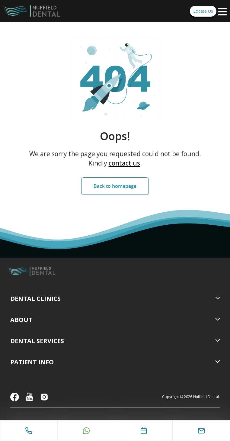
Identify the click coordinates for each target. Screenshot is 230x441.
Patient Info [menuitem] (32, 362)
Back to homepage (115, 186)
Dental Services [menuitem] (37, 341)
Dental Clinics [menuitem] (35, 299)
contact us (124, 163)
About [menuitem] (21, 320)
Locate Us (203, 11)
